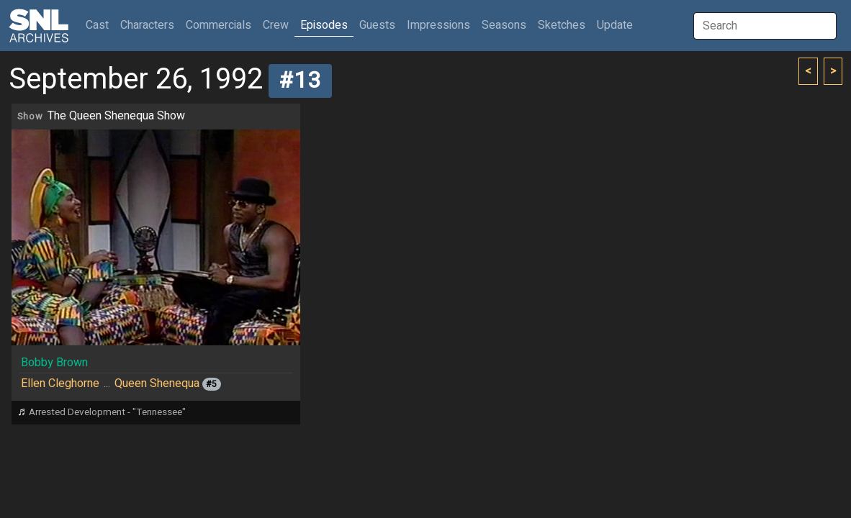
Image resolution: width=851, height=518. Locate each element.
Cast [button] (100, 25)
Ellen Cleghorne (60, 383)
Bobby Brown (54, 362)
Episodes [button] (324, 25)
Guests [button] (377, 25)
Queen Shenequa (156, 383)
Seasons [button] (504, 25)
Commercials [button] (218, 25)
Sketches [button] (561, 25)
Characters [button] (147, 25)
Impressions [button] (438, 25)
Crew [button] (276, 25)
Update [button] (615, 25)
